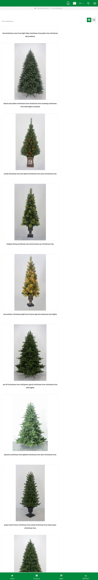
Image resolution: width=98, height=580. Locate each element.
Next (55, 392)
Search (45, 8)
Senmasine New (12, 441)
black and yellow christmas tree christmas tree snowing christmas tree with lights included (73, 77)
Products (9, 414)
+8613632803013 (17, 479)
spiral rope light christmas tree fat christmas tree (25, 314)
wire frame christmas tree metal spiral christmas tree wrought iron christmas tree (24, 374)
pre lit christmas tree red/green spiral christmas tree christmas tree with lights (73, 196)
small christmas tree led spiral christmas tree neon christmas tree (25, 136)
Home (38, 8)
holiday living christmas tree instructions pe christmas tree (73, 136)
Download (9, 430)
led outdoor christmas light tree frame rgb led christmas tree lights (24, 196)
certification (10, 462)
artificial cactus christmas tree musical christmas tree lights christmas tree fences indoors (73, 374)
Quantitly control (12, 458)
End (61, 392)
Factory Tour (11, 454)
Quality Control (11, 426)
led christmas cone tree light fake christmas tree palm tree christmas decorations (24, 34)
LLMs (8, 433)
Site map (9, 422)
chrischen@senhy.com (20, 483)
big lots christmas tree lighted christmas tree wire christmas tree (25, 255)
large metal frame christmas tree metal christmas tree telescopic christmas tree (73, 255)
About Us (9, 410)
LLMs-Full (9, 437)
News (8, 418)
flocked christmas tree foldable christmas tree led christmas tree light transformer (73, 315)
